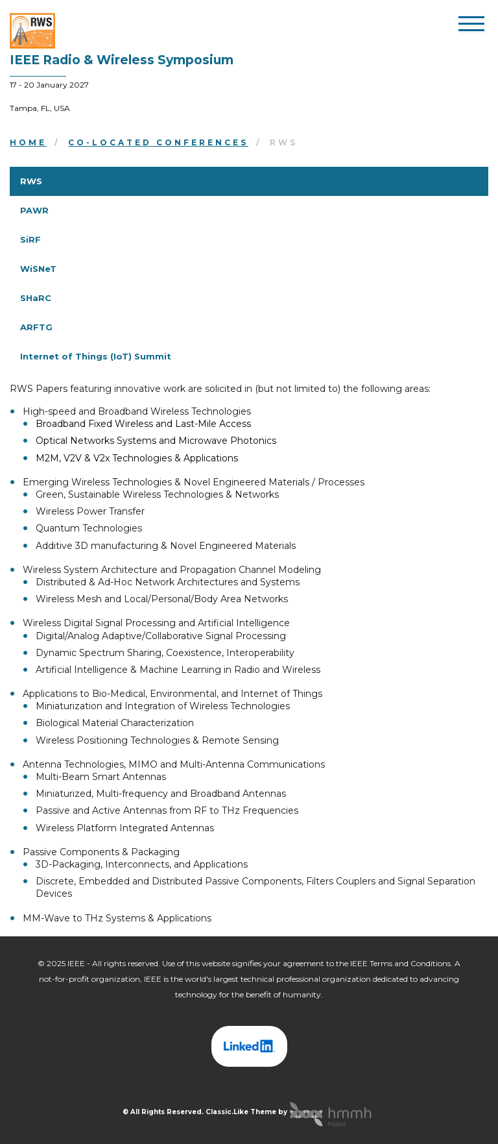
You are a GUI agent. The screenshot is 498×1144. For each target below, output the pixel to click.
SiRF (30, 239)
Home (28, 142)
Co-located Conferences (158, 142)
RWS (31, 181)
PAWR (34, 210)
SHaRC (35, 298)
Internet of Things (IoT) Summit (95, 356)
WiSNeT (38, 268)
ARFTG (36, 327)
